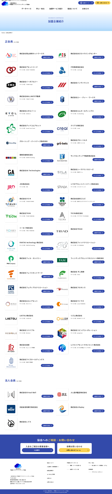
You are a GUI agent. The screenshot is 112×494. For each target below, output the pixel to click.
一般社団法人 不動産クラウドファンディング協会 (57, 490)
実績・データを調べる (75, 465)
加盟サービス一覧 (74, 469)
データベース (26, 9)
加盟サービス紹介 (56, 9)
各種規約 (91, 469)
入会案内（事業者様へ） (53, 466)
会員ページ (86, 3)
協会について (72, 9)
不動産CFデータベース (72, 463)
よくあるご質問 (51, 474)
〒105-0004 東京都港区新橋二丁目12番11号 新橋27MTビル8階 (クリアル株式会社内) (20, 479)
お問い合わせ (103, 3)
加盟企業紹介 (50, 470)
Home (3, 32)
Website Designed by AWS (61, 492)
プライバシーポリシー (97, 472)
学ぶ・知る (40, 9)
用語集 (101, 465)
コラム (105, 465)
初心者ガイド (95, 465)
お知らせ (85, 9)
